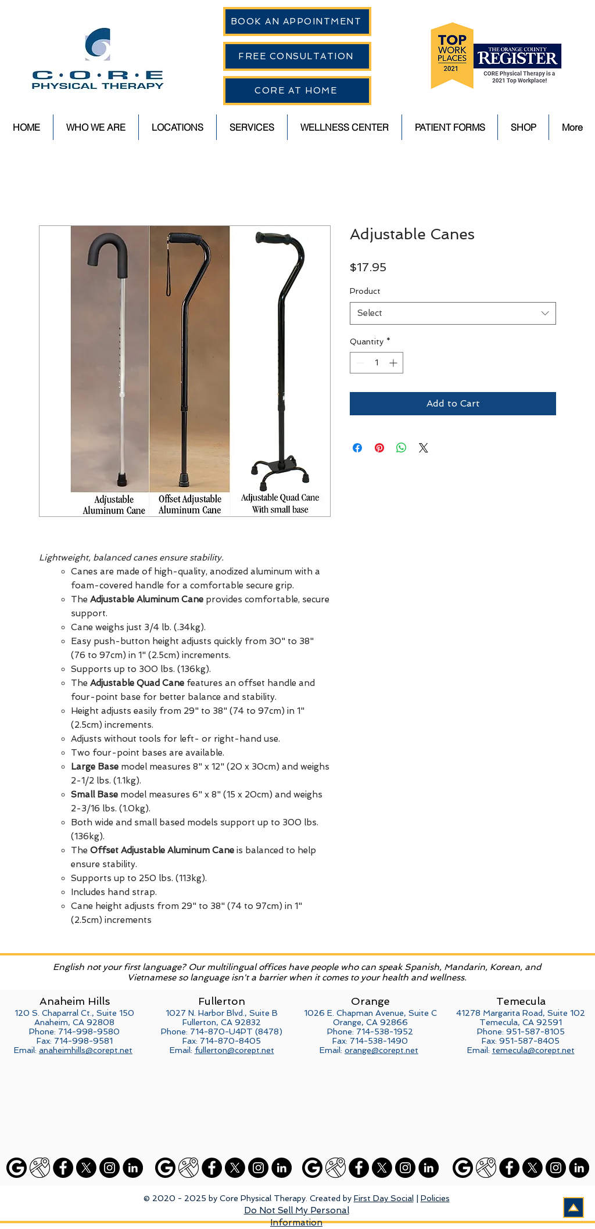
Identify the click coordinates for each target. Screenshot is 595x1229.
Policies (435, 1198)
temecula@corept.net (533, 1050)
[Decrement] (359, 363)
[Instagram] (109, 1168)
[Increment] (394, 363)
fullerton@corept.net (234, 1050)
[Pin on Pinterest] (379, 448)
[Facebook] (63, 1168)
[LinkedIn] (133, 1168)
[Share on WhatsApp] (401, 448)
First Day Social (384, 1198)
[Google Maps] (40, 1168)
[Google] (16, 1168)
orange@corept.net (381, 1050)
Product (365, 291)
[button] (95, 127)
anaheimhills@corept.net (85, 1050)
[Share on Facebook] (357, 448)
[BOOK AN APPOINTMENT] (297, 21)
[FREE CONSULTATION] (297, 56)
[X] (86, 1168)
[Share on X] (424, 448)
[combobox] (453, 313)
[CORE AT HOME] (297, 90)
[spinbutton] (376, 363)
